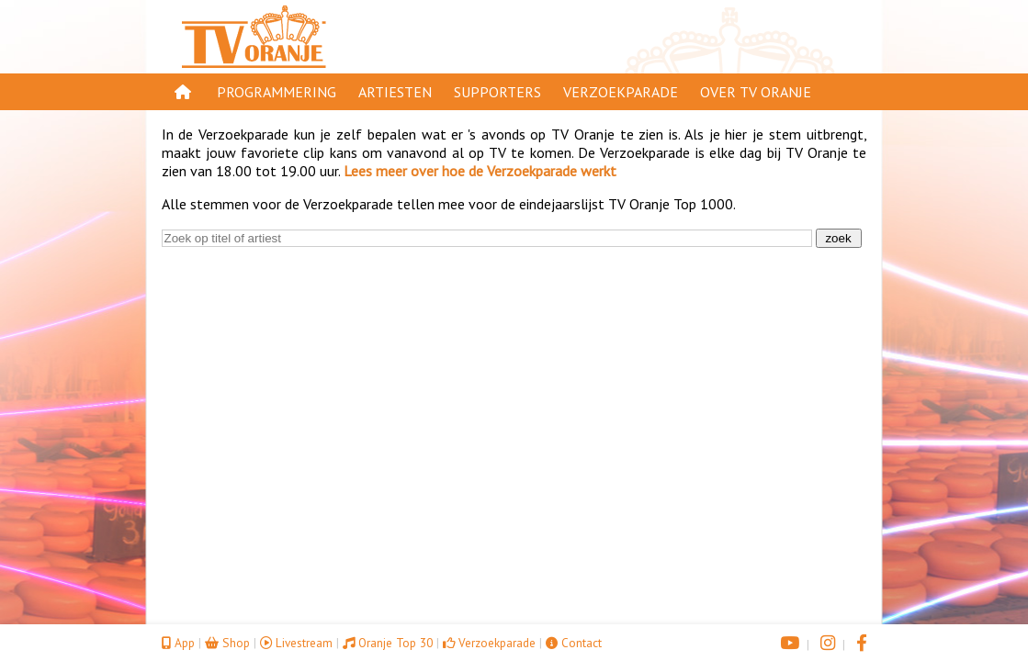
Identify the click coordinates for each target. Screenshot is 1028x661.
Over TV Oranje (755, 92)
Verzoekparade (620, 92)
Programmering (276, 92)
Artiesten (395, 92)
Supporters (497, 92)
